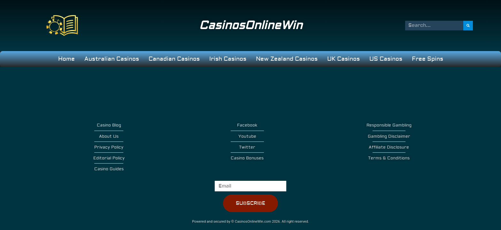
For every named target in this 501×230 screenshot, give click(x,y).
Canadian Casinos (174, 59)
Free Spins (427, 59)
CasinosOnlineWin (250, 26)
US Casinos (385, 59)
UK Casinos (343, 59)
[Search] (468, 25)
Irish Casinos (227, 59)
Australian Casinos (111, 59)
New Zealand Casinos (287, 59)
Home (66, 59)
